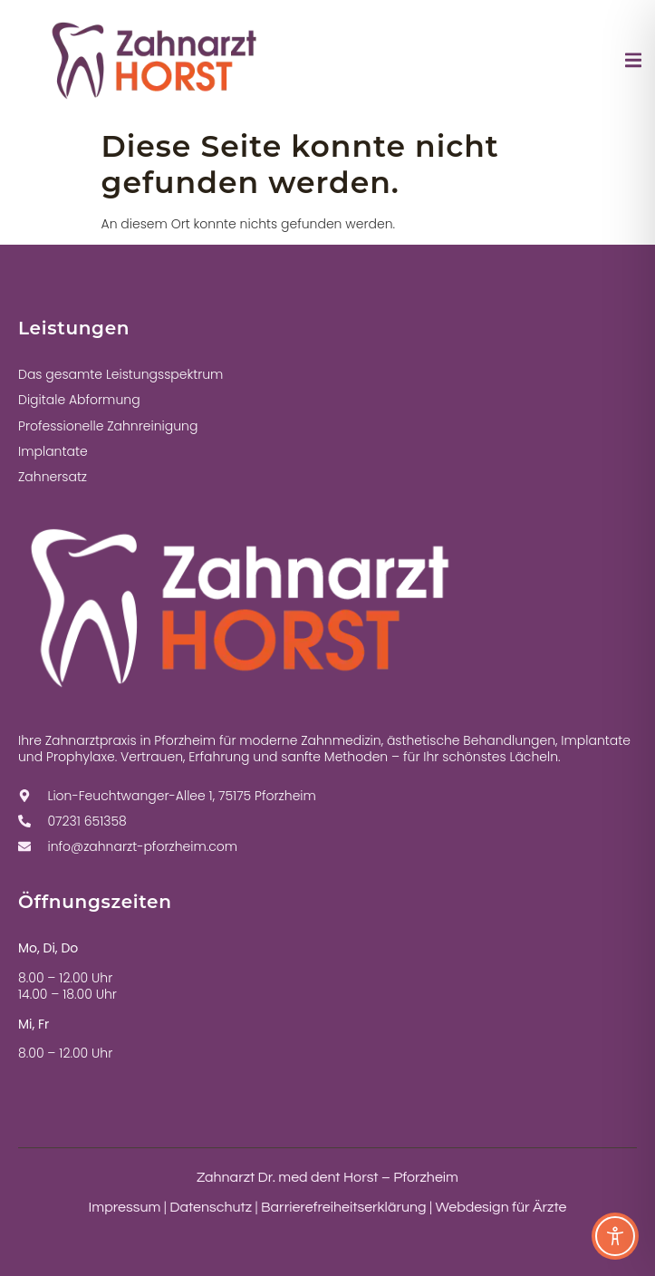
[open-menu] (633, 63)
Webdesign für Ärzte (500, 1207)
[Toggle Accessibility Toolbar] (615, 1236)
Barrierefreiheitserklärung (344, 1207)
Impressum (125, 1207)
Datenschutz (210, 1207)
